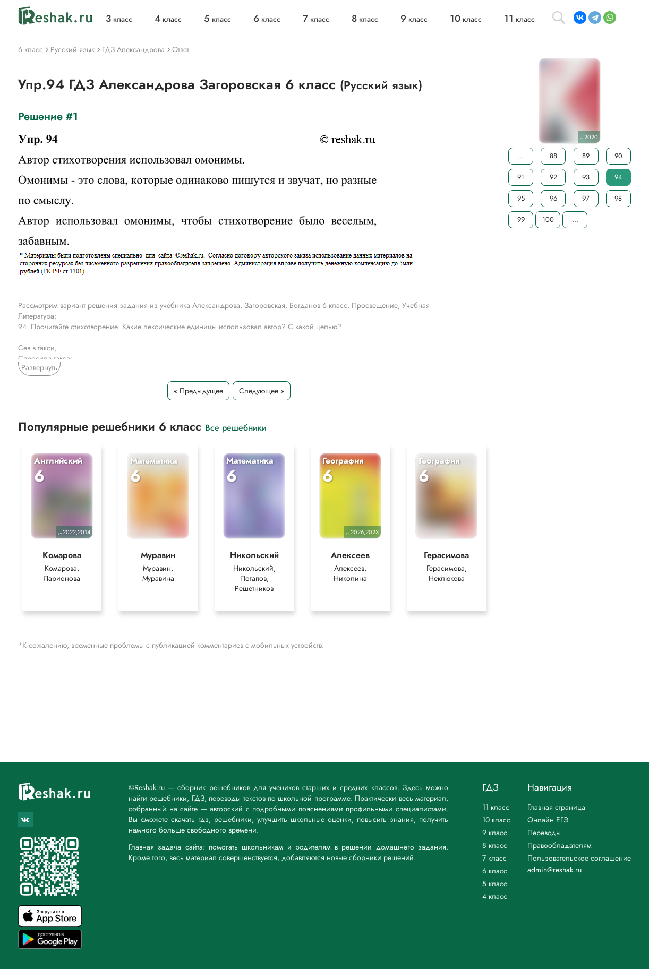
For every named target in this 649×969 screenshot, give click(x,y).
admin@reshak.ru (554, 869)
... (521, 156)
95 (521, 198)
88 (553, 156)
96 (553, 198)
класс (119, 19)
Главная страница (556, 807)
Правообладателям (559, 845)
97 (586, 198)
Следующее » (261, 390)
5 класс (494, 883)
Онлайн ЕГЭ (548, 819)
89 (586, 156)
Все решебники (236, 427)
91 (520, 177)
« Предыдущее (198, 390)
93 (586, 177)
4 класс (494, 896)
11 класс (495, 807)
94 (618, 177)
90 (618, 156)
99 (521, 220)
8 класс (494, 845)
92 (553, 177)
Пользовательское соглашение (579, 858)
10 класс (496, 819)
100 (548, 220)
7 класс (494, 858)
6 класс (494, 870)
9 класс (494, 832)
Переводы (544, 832)
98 (618, 198)
